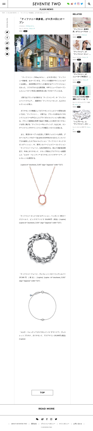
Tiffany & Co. (30, 26)
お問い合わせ (77, 424)
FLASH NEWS (46, 9)
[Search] (89, 4)
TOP (42, 392)
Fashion (22, 26)
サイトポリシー (64, 424)
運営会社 (34, 424)
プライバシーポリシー (48, 424)
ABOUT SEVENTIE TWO (19, 424)
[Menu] (4, 4)
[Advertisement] (42, 366)
